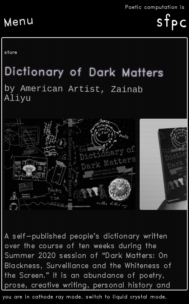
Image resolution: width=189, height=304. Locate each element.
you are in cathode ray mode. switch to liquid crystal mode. (85, 297)
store (10, 52)
